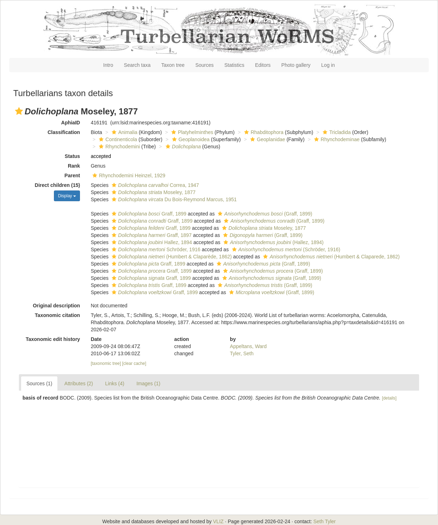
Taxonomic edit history (53, 339)
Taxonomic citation (57, 315)
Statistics (235, 65)
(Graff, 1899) (264, 214)
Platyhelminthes (191, 132)
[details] (389, 398)
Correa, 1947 (154, 185)
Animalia (123, 132)
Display (67, 195)
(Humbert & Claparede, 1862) (330, 256)
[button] (19, 111)
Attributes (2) (78, 383)
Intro (108, 65)
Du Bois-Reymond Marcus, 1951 (173, 199)
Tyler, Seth (241, 353)
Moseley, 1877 (153, 192)
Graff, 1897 (151, 235)
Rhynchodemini (118, 146)
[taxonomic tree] (106, 363)
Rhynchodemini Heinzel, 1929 (128, 175)
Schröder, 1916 (155, 249)
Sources (204, 65)
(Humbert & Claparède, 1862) (171, 256)
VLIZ (218, 521)
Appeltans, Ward (248, 346)
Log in (328, 65)
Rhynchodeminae (335, 139)
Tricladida (336, 132)
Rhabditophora (262, 132)
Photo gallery (296, 65)
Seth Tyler (324, 521)
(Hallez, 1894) (272, 242)
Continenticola (117, 139)
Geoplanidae (266, 139)
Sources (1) (39, 383)
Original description (56, 305)
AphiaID (70, 122)
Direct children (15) (57, 185)
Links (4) (115, 383)
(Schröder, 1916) (285, 249)
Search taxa (137, 65)
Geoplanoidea (190, 139)
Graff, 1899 (148, 214)
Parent (72, 175)
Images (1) (148, 383)
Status (72, 156)
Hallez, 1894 (151, 242)
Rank (74, 166)
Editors (263, 65)
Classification (63, 132)
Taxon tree (173, 65)
